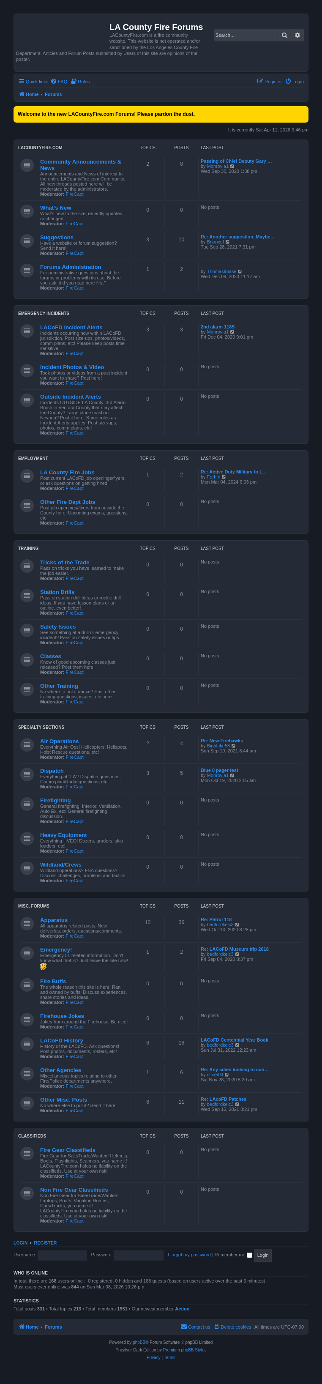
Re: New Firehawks (222, 740)
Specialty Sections (41, 727)
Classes (50, 656)
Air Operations (59, 741)
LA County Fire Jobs (67, 472)
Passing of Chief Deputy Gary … (236, 161)
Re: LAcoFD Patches (223, 1099)
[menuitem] (58, 82)
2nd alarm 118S (218, 326)
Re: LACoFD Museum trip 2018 (235, 949)
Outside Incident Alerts (70, 397)
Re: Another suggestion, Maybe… (238, 236)
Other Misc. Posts (63, 1100)
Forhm (214, 476)
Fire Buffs (53, 981)
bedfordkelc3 (220, 924)
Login (20, 1242)
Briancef (215, 241)
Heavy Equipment (63, 835)
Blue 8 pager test (219, 770)
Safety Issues (58, 627)
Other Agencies (60, 1070)
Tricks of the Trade (65, 562)
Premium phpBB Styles (185, 1350)
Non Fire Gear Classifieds (74, 1190)
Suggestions (57, 237)
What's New (55, 208)
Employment (33, 458)
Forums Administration (70, 267)
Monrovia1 (218, 166)
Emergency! (56, 949)
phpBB (139, 1342)
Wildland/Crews (61, 865)
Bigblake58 (218, 745)
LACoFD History (61, 1040)
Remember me (233, 1254)
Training (28, 548)
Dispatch (52, 771)
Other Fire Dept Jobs (67, 502)
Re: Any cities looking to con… (235, 1069)
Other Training (59, 686)
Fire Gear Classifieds (68, 1150)
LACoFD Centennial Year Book (234, 1039)
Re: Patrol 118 (216, 919)
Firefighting (55, 800)
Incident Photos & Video (72, 367)
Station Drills (57, 592)
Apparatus (54, 920)
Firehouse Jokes (62, 1016)
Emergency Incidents (43, 313)
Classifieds (32, 1136)
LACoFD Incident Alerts (71, 327)
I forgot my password (189, 1254)
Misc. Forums (33, 906)
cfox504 (215, 1074)
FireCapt (75, 194)
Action (182, 1308)
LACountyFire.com (40, 147)
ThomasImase (222, 271)
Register (45, 1242)
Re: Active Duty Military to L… (234, 471)
